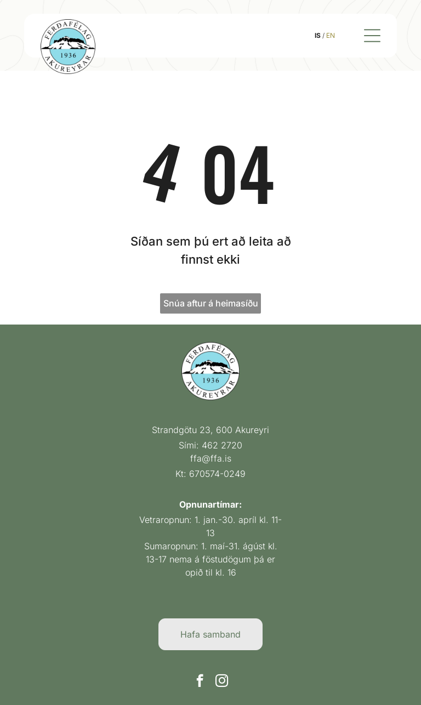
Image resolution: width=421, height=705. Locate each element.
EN (335, 33)
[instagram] (221, 676)
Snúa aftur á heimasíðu (210, 298)
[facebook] (199, 676)
